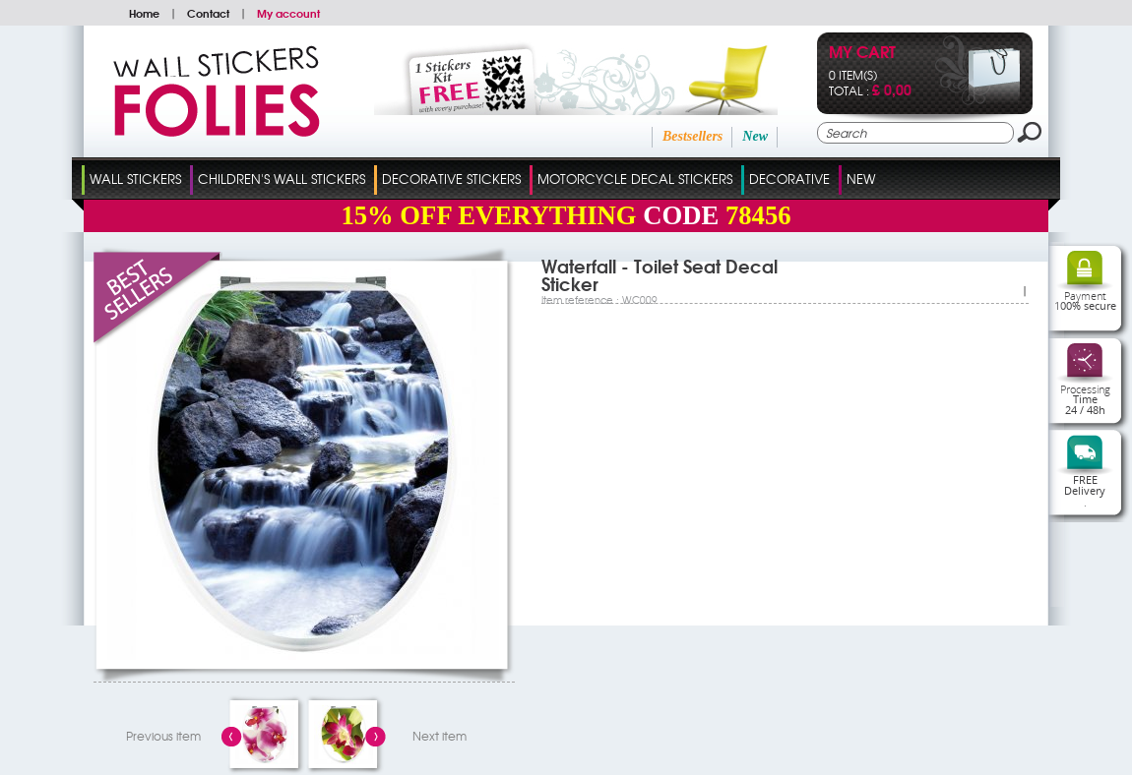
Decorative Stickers (451, 178)
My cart (862, 53)
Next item (439, 736)
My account (288, 13)
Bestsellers (692, 136)
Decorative (789, 178)
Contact (208, 13)
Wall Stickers (135, 178)
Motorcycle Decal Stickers (634, 178)
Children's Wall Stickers (281, 178)
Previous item (163, 736)
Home (144, 13)
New (755, 136)
